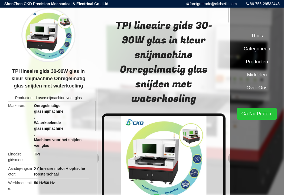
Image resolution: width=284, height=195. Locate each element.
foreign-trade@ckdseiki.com (213, 4)
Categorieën (257, 48)
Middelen (257, 74)
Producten (23, 98)
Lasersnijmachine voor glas (59, 98)
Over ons (256, 87)
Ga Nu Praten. (256, 113)
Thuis (257, 35)
